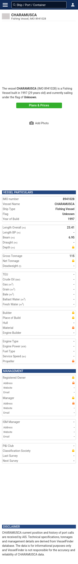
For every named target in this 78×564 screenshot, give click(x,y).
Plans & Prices (39, 105)
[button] (73, 5)
